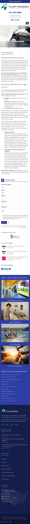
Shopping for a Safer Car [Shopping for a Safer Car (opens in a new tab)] (7, 398)
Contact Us (15, 462)
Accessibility (15, 519)
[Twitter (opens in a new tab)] (14, 20)
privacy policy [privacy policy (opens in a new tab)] (23, 227)
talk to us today (18, 170)
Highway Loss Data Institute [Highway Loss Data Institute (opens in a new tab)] (8, 377)
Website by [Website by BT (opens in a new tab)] (23, 519)
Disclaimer (8, 519)
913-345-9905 (6, 496)
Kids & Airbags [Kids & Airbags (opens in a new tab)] (5, 396)
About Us (15, 459)
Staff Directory (15, 479)
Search (23, 517)
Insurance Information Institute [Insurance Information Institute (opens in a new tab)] (9, 386)
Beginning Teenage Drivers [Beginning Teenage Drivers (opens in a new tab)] (8, 391)
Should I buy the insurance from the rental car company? (15, 253)
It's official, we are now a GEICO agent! (15, 247)
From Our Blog (6, 243)
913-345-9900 (6, 494)
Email (3, 190)
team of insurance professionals (11, 90)
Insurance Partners (8, 232)
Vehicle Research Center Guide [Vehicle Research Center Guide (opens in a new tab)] (9, 401)
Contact (11, 424)
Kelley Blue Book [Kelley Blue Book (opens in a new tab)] (5, 382)
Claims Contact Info (15, 1)
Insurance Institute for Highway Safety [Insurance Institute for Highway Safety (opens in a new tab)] (10, 379)
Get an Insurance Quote (15, 472)
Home (2, 424)
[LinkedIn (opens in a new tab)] (18, 20)
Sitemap (16, 424)
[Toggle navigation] (27, 23)
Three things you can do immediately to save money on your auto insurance (15, 258)
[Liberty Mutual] (15, 236)
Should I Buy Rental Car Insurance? (10, 374)
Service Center (15, 465)
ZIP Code (4, 201)
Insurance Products (15, 469)
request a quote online (19, 419)
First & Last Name (6, 184)
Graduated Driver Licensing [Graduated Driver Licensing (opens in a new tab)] (8, 393)
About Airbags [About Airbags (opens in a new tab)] (4, 389)
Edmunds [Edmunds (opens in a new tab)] (3, 384)
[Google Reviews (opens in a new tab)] (16, 20)
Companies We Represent (15, 475)
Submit (4, 222)
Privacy (3, 519)
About (6, 424)
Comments (4, 207)
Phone (3, 195)
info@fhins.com (7, 499)
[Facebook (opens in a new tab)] (11, 20)
